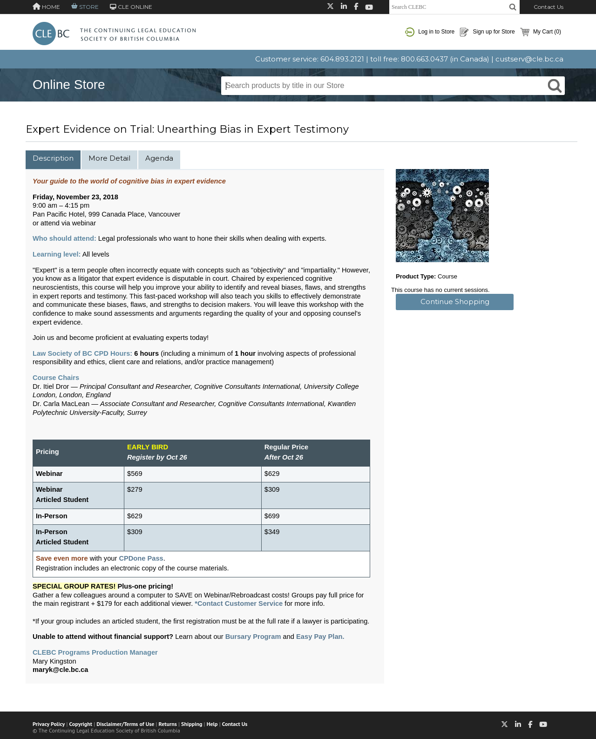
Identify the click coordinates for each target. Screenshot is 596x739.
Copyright (80, 723)
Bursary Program (253, 636)
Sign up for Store (487, 32)
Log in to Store (429, 32)
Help (212, 723)
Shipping (191, 723)
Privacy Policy (49, 723)
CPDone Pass (141, 558)
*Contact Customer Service (239, 603)
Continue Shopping (454, 301)
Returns (168, 723)
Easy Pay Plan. (320, 636)
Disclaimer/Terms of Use (125, 723)
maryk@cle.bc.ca (60, 669)
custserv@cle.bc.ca (529, 58)
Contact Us (548, 6)
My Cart (540, 32)
